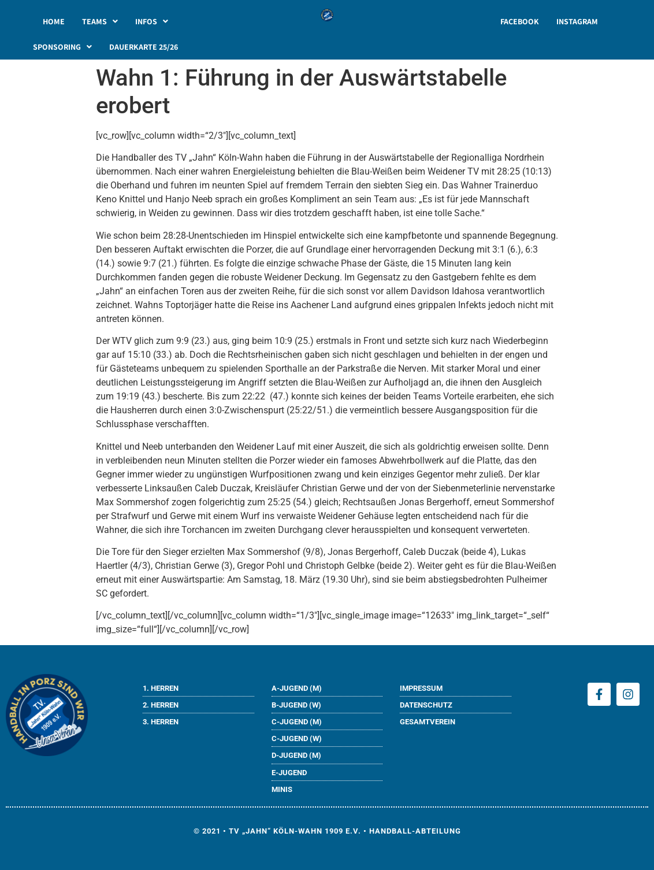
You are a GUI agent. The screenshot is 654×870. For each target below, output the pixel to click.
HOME (54, 21)
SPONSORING (62, 47)
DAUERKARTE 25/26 (143, 47)
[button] (100, 21)
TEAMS (100, 21)
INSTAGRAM (577, 21)
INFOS (151, 21)
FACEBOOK (519, 21)
